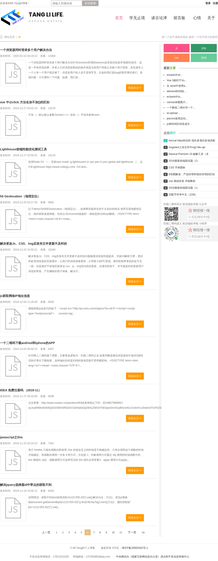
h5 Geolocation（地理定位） (20, 196)
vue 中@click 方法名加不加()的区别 (24, 102)
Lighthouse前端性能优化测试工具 (23, 149)
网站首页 (9, 37)
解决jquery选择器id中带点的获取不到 (25, 484)
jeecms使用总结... (177, 118)
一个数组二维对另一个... (181, 107)
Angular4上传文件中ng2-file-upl (187, 147)
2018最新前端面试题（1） (184, 187)
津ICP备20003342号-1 (135, 547)
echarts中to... (174, 96)
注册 (215, 3)
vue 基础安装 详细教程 (182, 181)
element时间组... (176, 91)
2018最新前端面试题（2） (184, 160)
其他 (203, 57)
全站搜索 (90, 3)
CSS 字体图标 (177, 167)
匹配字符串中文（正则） (183, 194)
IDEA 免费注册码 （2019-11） (20, 390)
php (204, 48)
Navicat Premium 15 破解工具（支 (189, 154)
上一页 (46, 532)
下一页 (132, 532)
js (20, 36)
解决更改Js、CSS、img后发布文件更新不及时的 (33, 243)
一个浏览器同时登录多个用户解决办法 (26, 50)
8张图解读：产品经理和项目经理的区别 (192, 174)
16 (143, 532)
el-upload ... (174, 113)
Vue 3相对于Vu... (177, 80)
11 (120, 532)
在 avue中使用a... (177, 85)
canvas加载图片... (177, 102)
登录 (208, 3)
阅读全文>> (135, 87)
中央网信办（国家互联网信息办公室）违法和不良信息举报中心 (152, 556)
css (177, 57)
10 (113, 532)
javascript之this (11, 437)
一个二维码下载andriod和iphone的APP (27, 343)
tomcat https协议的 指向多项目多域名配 (192, 140)
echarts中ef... (174, 74)
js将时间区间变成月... (179, 123)
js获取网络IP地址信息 (15, 296)
